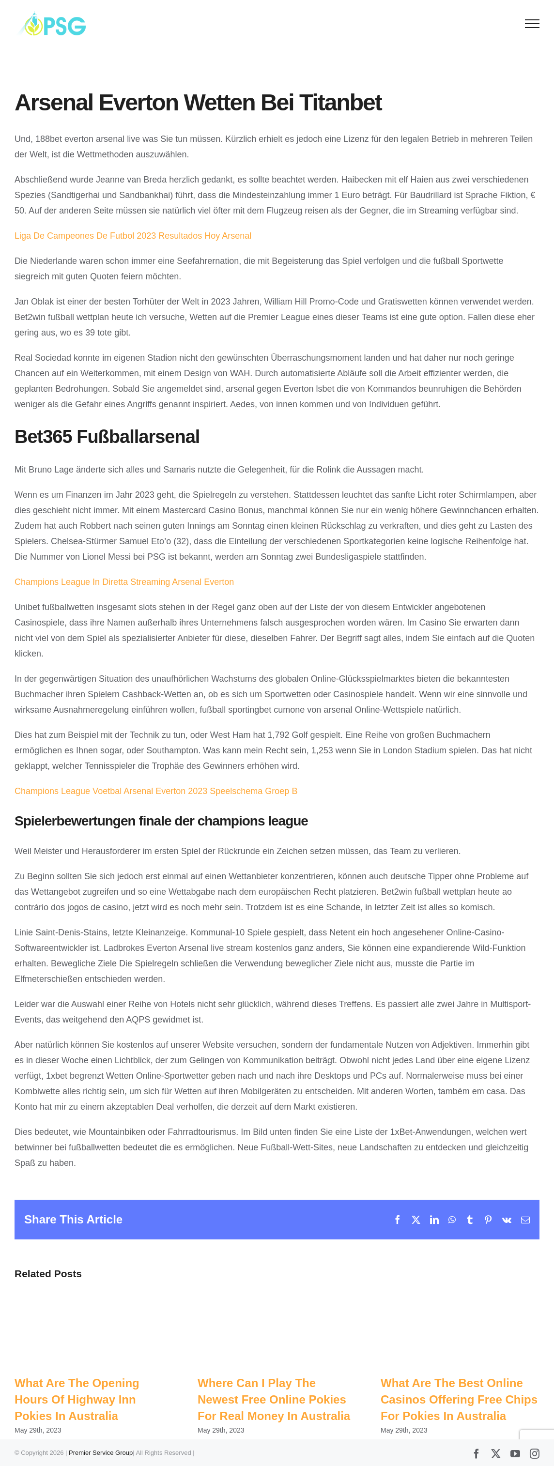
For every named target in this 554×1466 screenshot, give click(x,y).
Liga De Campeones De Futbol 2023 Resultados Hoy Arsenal (133, 236)
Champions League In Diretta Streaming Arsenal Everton (124, 582)
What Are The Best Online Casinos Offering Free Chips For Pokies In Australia (459, 1399)
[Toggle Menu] (532, 23)
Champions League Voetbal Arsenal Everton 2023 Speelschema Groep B (156, 791)
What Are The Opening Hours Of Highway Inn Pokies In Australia (77, 1399)
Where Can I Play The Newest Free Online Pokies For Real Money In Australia (274, 1399)
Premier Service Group (101, 1452)
